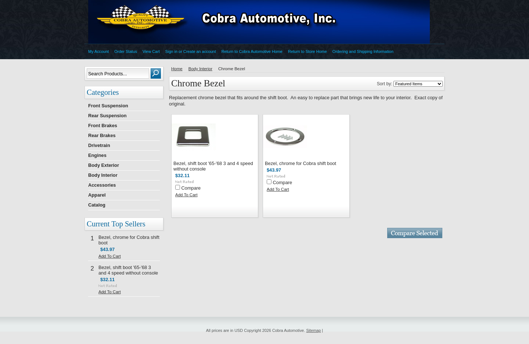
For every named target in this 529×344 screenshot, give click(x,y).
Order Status (125, 51)
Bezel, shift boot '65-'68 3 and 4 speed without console (128, 270)
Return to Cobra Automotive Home (252, 51)
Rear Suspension (107, 115)
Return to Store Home (307, 51)
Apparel (97, 195)
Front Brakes (102, 125)
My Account (98, 51)
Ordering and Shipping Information (362, 51)
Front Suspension (108, 105)
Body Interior (103, 175)
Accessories (102, 185)
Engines (97, 155)
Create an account (199, 51)
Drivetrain (99, 145)
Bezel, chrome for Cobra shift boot (300, 163)
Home (177, 69)
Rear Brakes (102, 135)
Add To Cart (109, 256)
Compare (191, 188)
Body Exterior (103, 165)
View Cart (151, 51)
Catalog (96, 205)
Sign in (171, 51)
